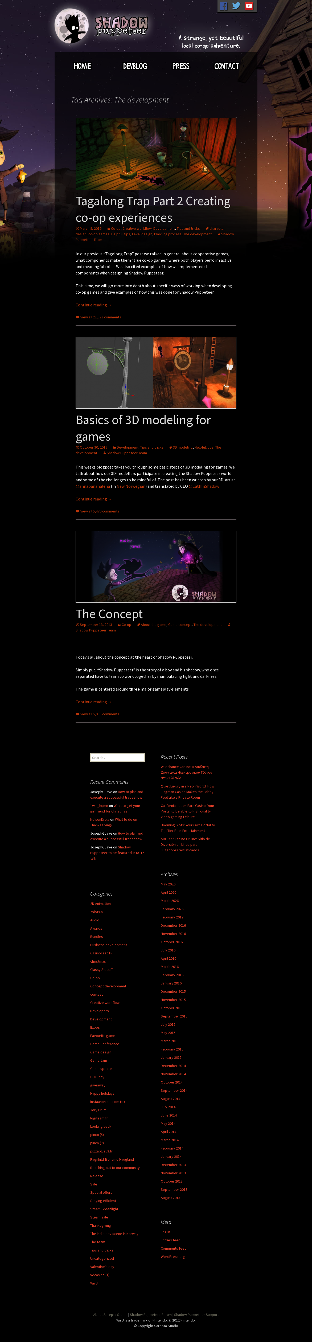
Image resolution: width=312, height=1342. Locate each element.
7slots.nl (97, 911)
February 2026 (172, 908)
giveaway (97, 1085)
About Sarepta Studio (110, 1314)
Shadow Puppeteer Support (196, 1314)
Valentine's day (102, 1266)
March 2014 (170, 1140)
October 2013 (172, 1181)
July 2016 (168, 950)
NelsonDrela (99, 819)
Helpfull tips (120, 234)
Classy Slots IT (101, 969)
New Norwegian (131, 486)
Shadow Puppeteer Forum (151, 1314)
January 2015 (171, 1057)
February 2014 (172, 1148)
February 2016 (172, 974)
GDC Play (97, 1076)
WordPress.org (173, 1256)
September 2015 (174, 1016)
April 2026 (168, 892)
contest (96, 994)
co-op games (98, 234)
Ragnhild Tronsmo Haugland (112, 1159)
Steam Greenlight (104, 1208)
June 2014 (169, 1115)
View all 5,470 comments (99, 511)
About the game (153, 624)
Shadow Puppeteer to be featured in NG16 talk (117, 853)
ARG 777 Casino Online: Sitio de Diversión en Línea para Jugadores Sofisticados (185, 844)
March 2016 (170, 966)
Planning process (168, 234)
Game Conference (104, 1043)
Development (164, 228)
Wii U (94, 1283)
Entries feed (170, 1240)
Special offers (101, 1192)
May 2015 (168, 1032)
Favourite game (102, 1035)
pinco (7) (97, 1142)
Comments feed (174, 1248)
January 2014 (171, 1156)
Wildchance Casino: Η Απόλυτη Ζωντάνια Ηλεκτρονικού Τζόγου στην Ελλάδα (186, 772)
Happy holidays (102, 1093)
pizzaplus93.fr (101, 1151)
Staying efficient (103, 1200)
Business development (108, 944)
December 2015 (173, 991)
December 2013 (173, 1164)
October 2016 (172, 941)
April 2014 (168, 1131)
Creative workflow (136, 228)
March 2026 (170, 900)
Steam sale (99, 1217)
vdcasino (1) (99, 1275)
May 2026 (168, 884)
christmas (98, 961)
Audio (94, 920)
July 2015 (168, 1024)
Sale (93, 1184)
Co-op (116, 228)
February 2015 (172, 1049)
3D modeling (183, 447)
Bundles (96, 936)
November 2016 (173, 933)
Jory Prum (98, 1109)
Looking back (100, 1126)
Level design (142, 234)
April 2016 (168, 958)
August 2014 (170, 1098)
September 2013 (174, 1189)
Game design (100, 1052)
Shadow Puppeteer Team (127, 452)
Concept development (108, 986)
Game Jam (98, 1060)
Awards (96, 928)
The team (97, 1242)
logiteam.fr (99, 1118)
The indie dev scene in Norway (114, 1233)
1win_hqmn (99, 805)
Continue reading (94, 304)
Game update (101, 1068)
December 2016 (173, 925)
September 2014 (174, 1090)
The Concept (109, 614)
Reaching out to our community (115, 1167)
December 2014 (173, 1065)
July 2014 (168, 1107)
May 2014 (168, 1123)
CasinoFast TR (101, 953)
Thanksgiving (100, 1225)
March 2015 (170, 1041)
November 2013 (173, 1173)
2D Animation (100, 903)
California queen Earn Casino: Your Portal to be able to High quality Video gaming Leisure (187, 811)
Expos (95, 1027)
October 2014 (172, 1082)
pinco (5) (97, 1134)
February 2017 (172, 917)
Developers (99, 1010)
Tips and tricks (188, 228)
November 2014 (173, 1074)
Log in (165, 1231)
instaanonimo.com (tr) (107, 1101)
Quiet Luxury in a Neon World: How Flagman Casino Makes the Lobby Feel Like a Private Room (187, 792)
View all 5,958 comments (99, 714)
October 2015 (172, 1008)
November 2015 (173, 999)
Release (96, 1175)
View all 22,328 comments (100, 317)
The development (197, 234)
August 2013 (170, 1197)
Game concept (180, 624)
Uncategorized (102, 1258)
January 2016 (171, 983)
